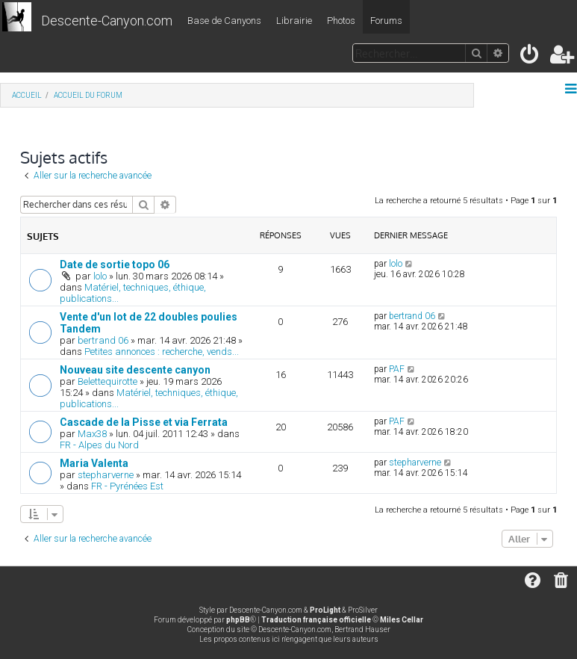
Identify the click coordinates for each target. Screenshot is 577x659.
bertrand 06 (103, 340)
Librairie (294, 20)
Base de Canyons (224, 20)
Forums (386, 20)
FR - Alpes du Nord (99, 445)
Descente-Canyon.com (106, 20)
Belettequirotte (107, 381)
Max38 (92, 433)
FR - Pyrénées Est (127, 486)
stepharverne (106, 474)
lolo (100, 276)
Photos (341, 20)
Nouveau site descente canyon (135, 370)
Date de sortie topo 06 (114, 264)
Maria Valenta (94, 463)
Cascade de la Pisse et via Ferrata (144, 422)
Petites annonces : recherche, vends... (161, 351)
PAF (397, 369)
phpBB (238, 620)
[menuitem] (530, 57)
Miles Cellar (401, 620)
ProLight (325, 610)
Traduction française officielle (316, 620)
